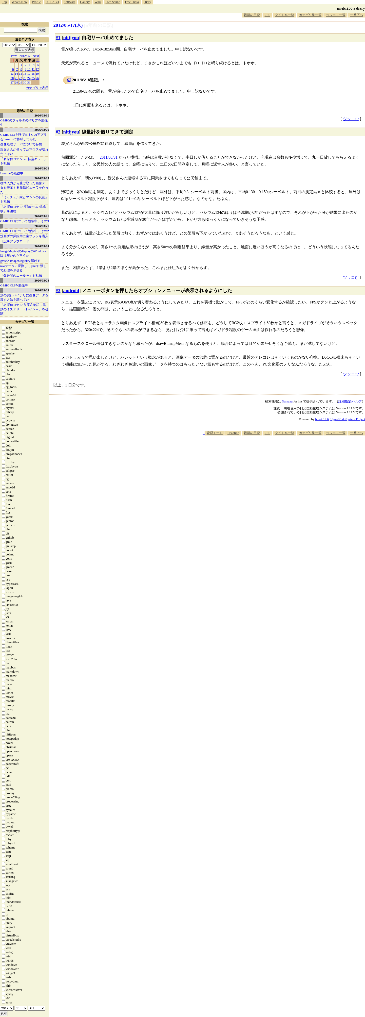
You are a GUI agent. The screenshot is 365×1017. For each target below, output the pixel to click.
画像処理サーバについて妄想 (21, 144)
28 (16, 82)
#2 (58, 131)
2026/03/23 (42, 280)
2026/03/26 (42, 216)
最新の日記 (252, 15)
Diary (147, 2)
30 (24, 82)
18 (33, 73)
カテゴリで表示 (37, 88)
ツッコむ (351, 119)
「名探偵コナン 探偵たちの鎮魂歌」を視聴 (23, 209)
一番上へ (356, 433)
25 (33, 78)
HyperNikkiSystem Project (347, 419)
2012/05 (24, 56)
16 (24, 73)
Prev (14, 56)
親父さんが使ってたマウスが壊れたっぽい (24, 152)
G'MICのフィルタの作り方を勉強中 (24, 122)
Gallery (85, 2)
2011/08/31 (108, 157)
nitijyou (71, 37)
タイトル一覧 (284, 15)
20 (12, 78)
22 (20, 78)
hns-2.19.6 (322, 419)
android (71, 290)
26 (37, 78)
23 (24, 78)
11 (33, 69)
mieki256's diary (351, 8)
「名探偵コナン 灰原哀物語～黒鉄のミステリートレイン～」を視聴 (24, 309)
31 (29, 82)
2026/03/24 (42, 246)
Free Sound (113, 2)
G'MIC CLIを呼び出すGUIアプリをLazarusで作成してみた (23, 137)
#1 (58, 37)
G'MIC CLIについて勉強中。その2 (24, 231)
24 (29, 78)
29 (20, 82)
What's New (19, 2)
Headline (233, 433)
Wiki (98, 2)
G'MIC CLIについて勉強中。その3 (24, 221)
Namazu (287, 401)
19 (37, 73)
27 (12, 82)
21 (16, 78)
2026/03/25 (42, 226)
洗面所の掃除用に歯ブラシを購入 (24, 236)
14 (16, 73)
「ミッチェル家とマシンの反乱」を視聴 (24, 199)
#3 (58, 290)
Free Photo (132, 2)
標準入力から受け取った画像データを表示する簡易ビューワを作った (24, 187)
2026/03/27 (42, 178)
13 (12, 73)
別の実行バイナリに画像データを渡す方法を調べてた (24, 297)
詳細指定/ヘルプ (350, 401)
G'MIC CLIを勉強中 (14, 285)
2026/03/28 (42, 168)
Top (4, 2)
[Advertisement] (275, 450)
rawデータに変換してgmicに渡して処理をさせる (23, 268)
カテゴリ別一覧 (310, 15)
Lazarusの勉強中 (11, 173)
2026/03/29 (42, 130)
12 (37, 69)
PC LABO (52, 2)
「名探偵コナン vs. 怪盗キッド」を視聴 (23, 161)
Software (69, 2)
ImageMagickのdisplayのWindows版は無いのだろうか (23, 253)
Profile (36, 2)
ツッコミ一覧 (336, 15)
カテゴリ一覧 (24, 322)
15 (20, 73)
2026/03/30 (42, 115)
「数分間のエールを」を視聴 (21, 275)
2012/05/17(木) (68, 25)
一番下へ (356, 15)
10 (29, 69)
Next (36, 56)
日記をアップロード (14, 241)
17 (29, 73)
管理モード (215, 433)
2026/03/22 (42, 290)
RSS (267, 15)
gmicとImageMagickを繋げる (20, 261)
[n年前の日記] (98, 25)
